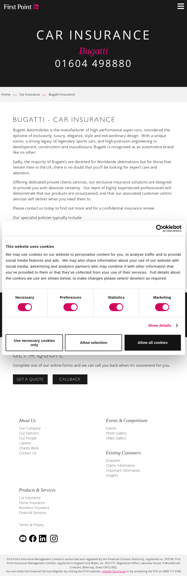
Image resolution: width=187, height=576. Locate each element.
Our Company (29, 428)
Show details (159, 325)
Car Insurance (29, 94)
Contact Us (28, 453)
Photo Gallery (116, 433)
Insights (112, 475)
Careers (25, 443)
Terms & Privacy (31, 524)
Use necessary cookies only (34, 342)
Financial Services (32, 512)
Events (111, 428)
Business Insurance (34, 507)
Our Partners (29, 433)
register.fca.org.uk (114, 571)
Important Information (123, 470)
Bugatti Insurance (62, 94)
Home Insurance (32, 502)
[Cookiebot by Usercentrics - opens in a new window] (159, 228)
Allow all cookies (153, 342)
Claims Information (120, 465)
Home (5, 94)
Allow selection (93, 342)
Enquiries (113, 460)
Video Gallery (116, 438)
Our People (28, 438)
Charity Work (29, 448)
